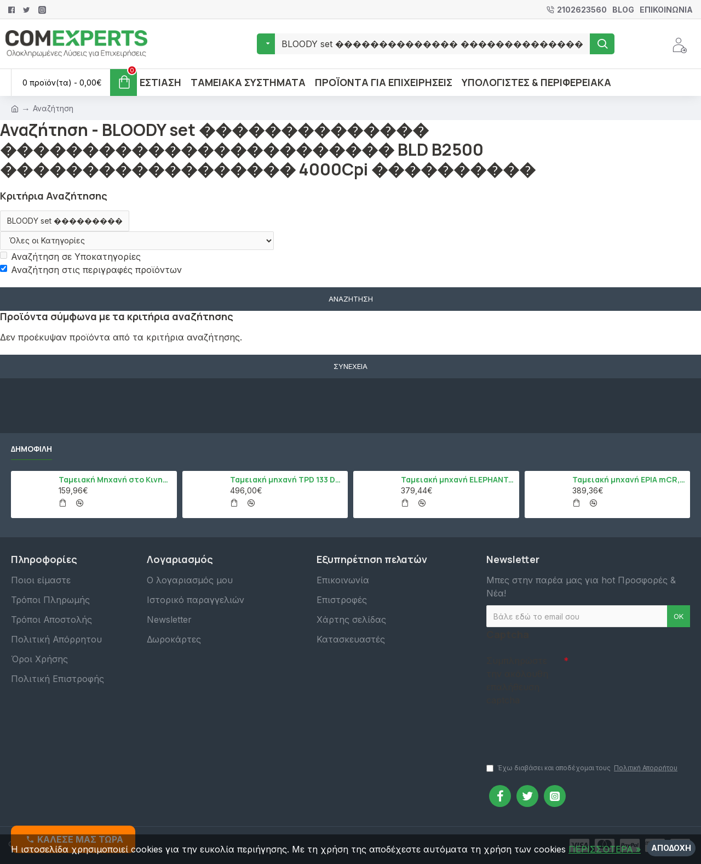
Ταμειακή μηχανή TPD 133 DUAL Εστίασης (287, 480)
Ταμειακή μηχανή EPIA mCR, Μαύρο (629, 480)
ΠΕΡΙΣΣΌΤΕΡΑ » (604, 849)
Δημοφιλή (31, 449)
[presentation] (563, 729)
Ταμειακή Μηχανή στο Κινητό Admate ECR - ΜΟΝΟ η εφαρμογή (116, 480)
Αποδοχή (671, 847)
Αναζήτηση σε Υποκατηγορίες (70, 256)
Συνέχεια (350, 366)
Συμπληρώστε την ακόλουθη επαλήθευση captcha (517, 680)
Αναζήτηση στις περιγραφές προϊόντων (91, 269)
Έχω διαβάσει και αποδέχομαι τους (582, 768)
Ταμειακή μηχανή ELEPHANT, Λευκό (458, 480)
